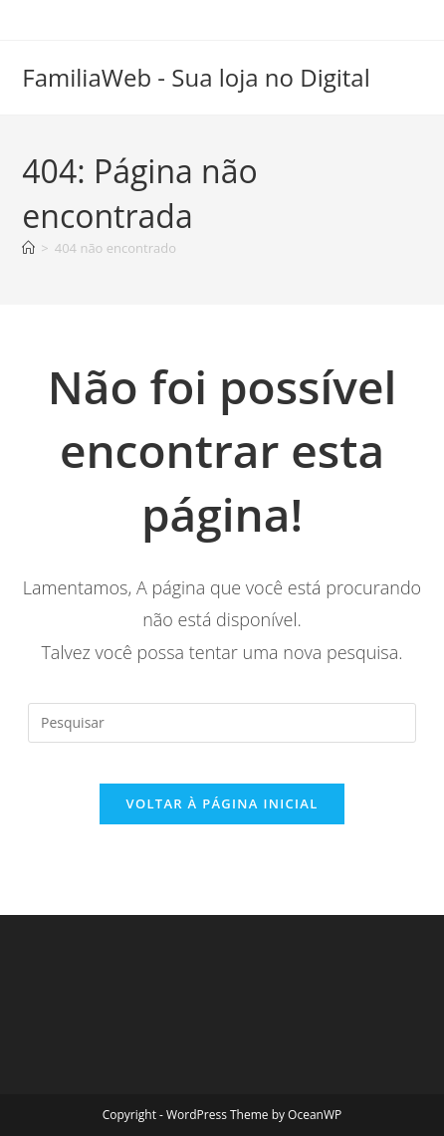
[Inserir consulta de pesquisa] (222, 723)
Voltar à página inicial (221, 803)
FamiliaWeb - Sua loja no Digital (195, 77)
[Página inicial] (28, 248)
